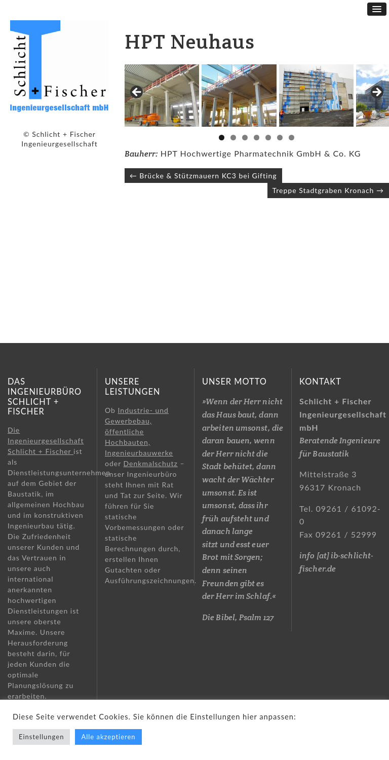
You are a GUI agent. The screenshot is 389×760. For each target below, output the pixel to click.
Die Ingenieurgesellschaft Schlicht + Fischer (46, 440)
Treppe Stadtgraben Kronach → (328, 237)
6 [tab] (280, 184)
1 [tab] (221, 184)
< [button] (137, 116)
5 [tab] (268, 184)
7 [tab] (291, 184)
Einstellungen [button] (41, 737)
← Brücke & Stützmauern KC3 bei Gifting (203, 222)
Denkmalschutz (151, 463)
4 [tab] (256, 184)
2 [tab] (233, 184)
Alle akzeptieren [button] (108, 737)
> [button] (376, 116)
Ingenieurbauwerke (139, 452)
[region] (257, 119)
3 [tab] (245, 184)
